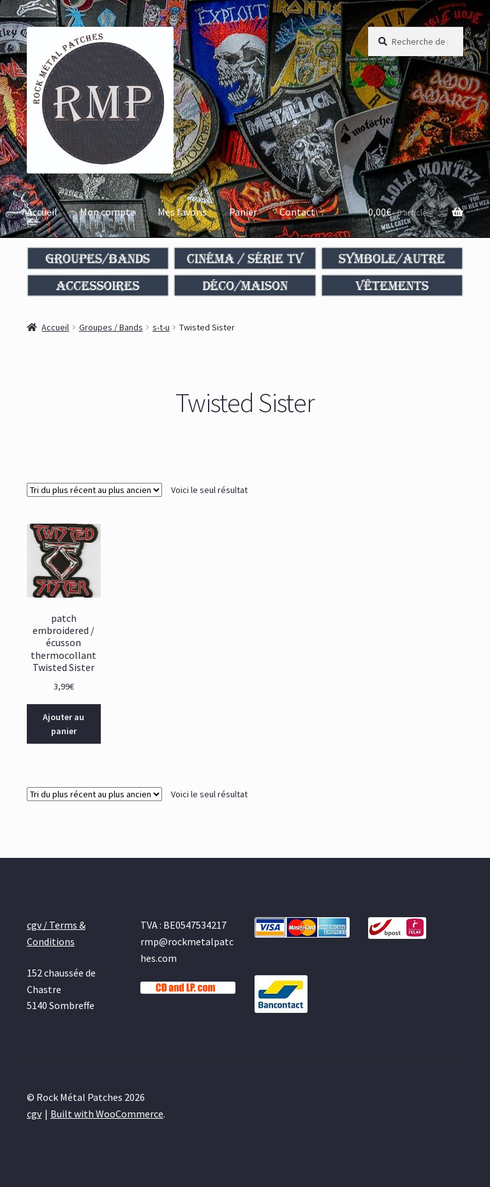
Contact (297, 211)
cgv (34, 1113)
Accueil (42, 211)
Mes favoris (182, 211)
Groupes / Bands (111, 327)
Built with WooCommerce (106, 1113)
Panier (243, 211)
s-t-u (161, 327)
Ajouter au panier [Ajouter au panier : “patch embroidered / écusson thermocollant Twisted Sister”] (63, 724)
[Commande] (94, 490)
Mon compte (107, 211)
